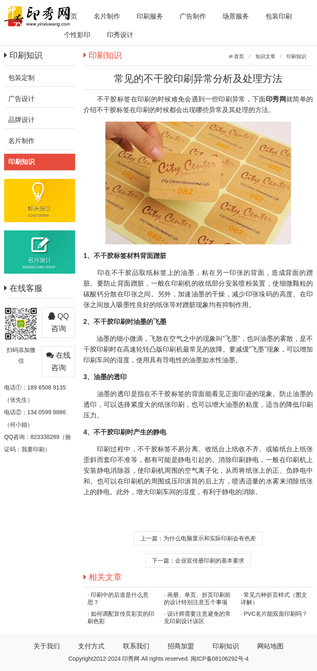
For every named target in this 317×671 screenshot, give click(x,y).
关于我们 (46, 646)
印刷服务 (150, 16)
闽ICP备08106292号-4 (219, 658)
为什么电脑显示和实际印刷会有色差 (209, 538)
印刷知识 (296, 56)
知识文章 (265, 56)
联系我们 (136, 646)
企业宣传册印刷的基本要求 (209, 560)
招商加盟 (181, 646)
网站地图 (270, 646)
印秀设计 (120, 34)
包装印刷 (278, 16)
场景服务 (235, 16)
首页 (70, 16)
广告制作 (193, 16)
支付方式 (91, 646)
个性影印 (77, 34)
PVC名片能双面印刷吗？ (276, 613)
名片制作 (107, 16)
